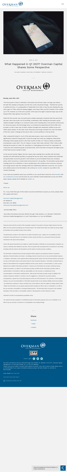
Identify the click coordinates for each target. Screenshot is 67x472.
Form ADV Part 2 (14, 377)
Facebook (33, 320)
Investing (29, 72)
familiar (57, 174)
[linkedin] (41, 358)
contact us (30, 179)
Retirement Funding (40, 72)
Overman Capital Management (13, 198)
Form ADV (6, 377)
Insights (50, 72)
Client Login (27, 358)
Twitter (33, 324)
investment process (12, 177)
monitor (39, 168)
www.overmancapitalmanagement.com (15, 205)
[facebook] (34, 358)
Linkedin (33, 327)
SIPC (51, 362)
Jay (8, 187)
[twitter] (37, 358)
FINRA (47, 362)
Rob (4, 187)
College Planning (20, 72)
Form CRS (16, 373)
